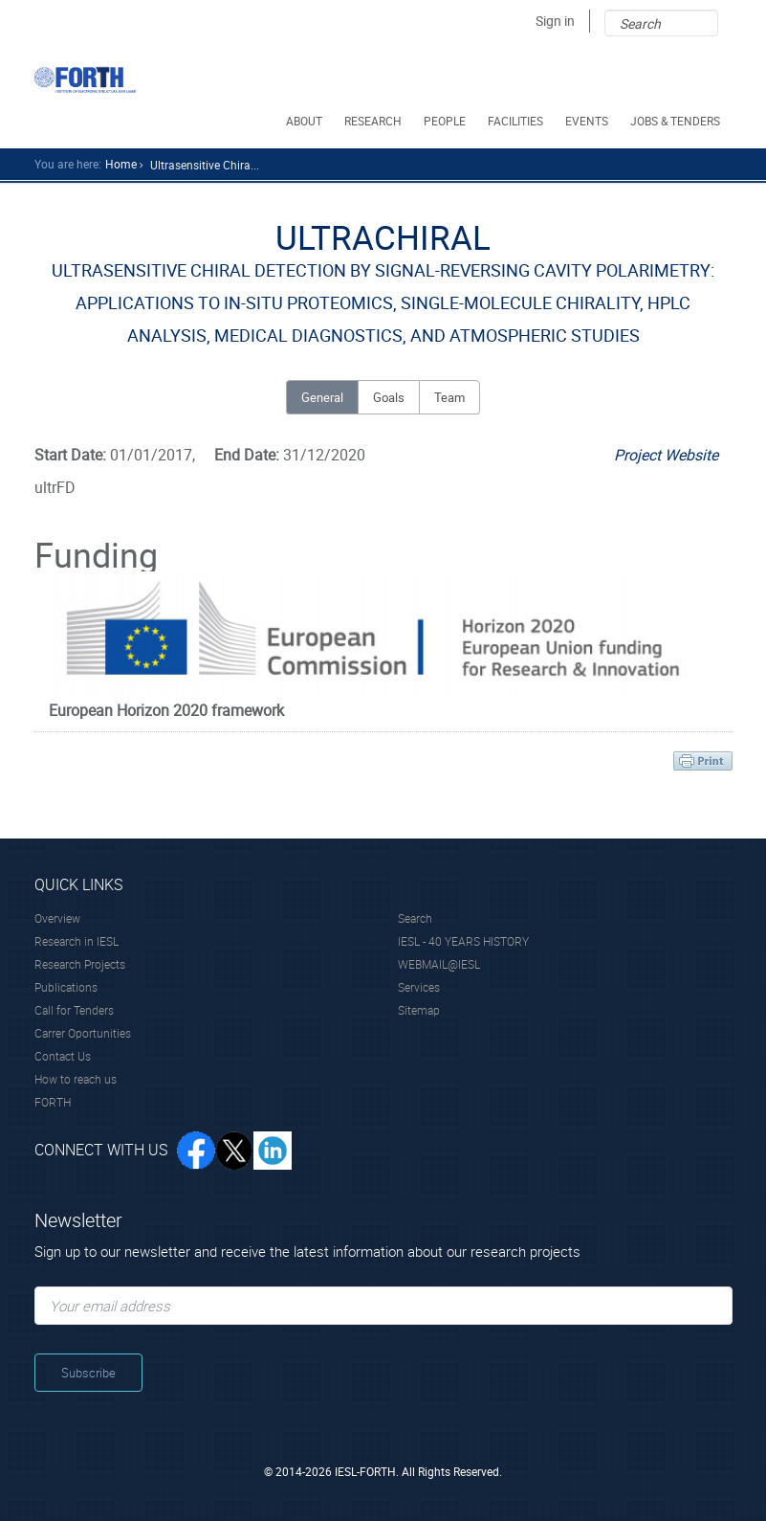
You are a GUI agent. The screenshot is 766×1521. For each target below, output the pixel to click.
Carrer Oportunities (82, 1032)
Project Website (666, 454)
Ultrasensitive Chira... (204, 164)
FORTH (52, 1101)
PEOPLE (446, 120)
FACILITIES (517, 120)
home (121, 163)
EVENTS (588, 120)
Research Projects (79, 964)
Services (419, 987)
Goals (389, 397)
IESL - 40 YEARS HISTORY (463, 941)
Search (415, 918)
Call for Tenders (74, 1010)
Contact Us (62, 1055)
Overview (57, 918)
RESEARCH (374, 120)
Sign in (555, 20)
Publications (66, 987)
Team (449, 397)
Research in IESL (76, 941)
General (322, 397)
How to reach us (75, 1078)
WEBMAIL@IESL (439, 964)
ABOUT (305, 120)
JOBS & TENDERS (676, 120)
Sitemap (419, 1010)
